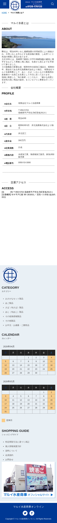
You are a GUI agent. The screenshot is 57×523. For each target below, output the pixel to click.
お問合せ (9, 459)
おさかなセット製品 (14, 299)
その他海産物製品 (13, 316)
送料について (11, 451)
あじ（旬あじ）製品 (14, 312)
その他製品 (10, 321)
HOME (4, 13)
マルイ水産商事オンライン (28, 506)
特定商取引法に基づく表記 (17, 442)
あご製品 (9, 303)
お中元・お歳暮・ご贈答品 (17, 325)
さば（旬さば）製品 (14, 307)
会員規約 (9, 455)
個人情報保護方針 (13, 446)
